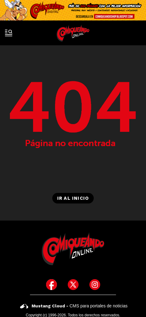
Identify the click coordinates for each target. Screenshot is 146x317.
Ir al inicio (73, 198)
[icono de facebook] (51, 284)
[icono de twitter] (73, 284)
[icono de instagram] (94, 284)
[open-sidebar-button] (8, 33)
